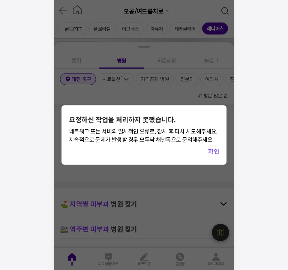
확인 (213, 151)
